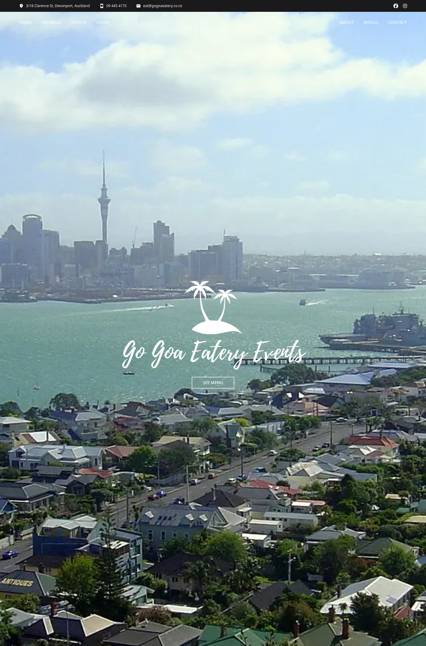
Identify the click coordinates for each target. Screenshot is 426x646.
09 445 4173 (113, 6)
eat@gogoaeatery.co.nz (159, 6)
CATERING (51, 22)
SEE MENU (213, 382)
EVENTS (79, 22)
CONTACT (397, 22)
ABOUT (347, 22)
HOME (25, 22)
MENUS (371, 22)
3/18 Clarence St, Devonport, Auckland (54, 6)
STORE (102, 22)
